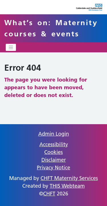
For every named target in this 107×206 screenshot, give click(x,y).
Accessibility (53, 144)
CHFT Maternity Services (69, 178)
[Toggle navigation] (11, 47)
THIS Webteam (67, 186)
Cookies (53, 152)
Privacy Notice (53, 167)
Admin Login (53, 133)
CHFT (49, 193)
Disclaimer (53, 160)
